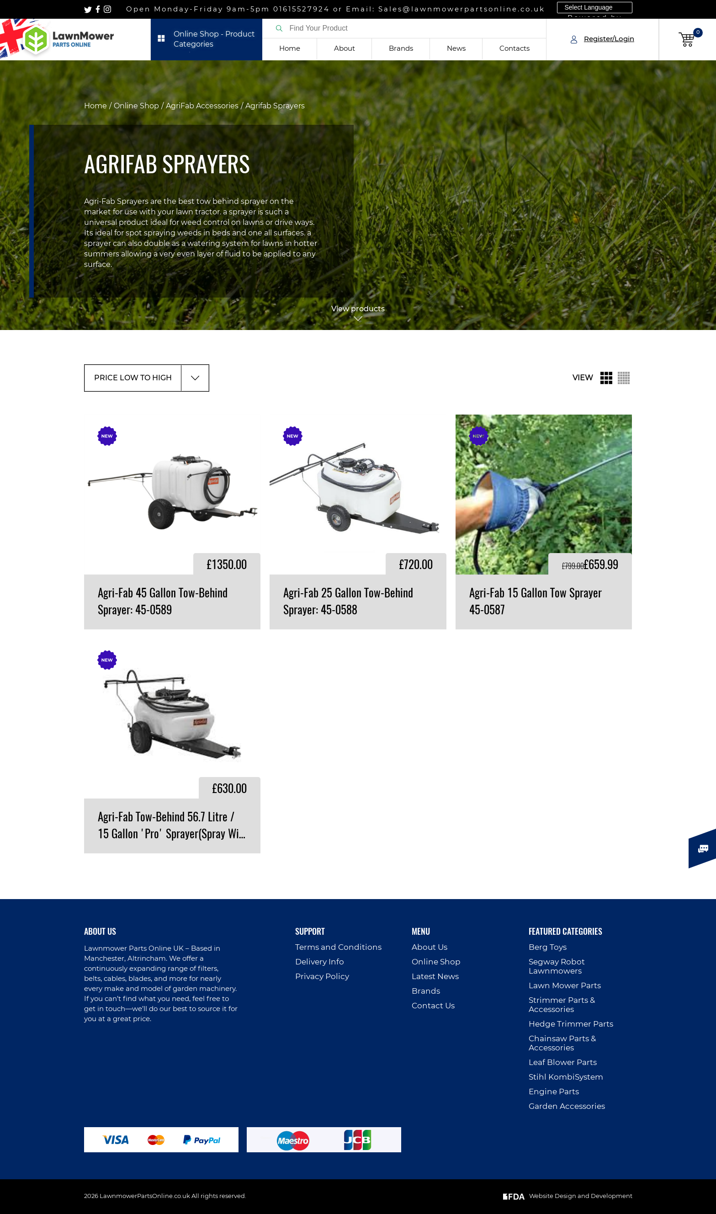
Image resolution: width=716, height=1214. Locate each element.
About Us (429, 947)
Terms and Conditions (338, 947)
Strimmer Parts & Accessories (562, 1004)
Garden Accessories (567, 1106)
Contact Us (433, 1006)
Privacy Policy (322, 976)
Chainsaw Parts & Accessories (562, 1043)
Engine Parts (554, 1092)
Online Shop (136, 106)
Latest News (435, 976)
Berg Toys (548, 947)
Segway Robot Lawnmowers (557, 966)
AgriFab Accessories (202, 106)
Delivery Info (319, 962)
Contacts (514, 48)
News (456, 48)
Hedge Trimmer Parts (571, 1024)
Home (289, 48)
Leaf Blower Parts (563, 1062)
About (344, 48)
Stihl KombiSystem (566, 1077)
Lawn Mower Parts (565, 986)
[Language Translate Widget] (594, 7)
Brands (401, 48)
